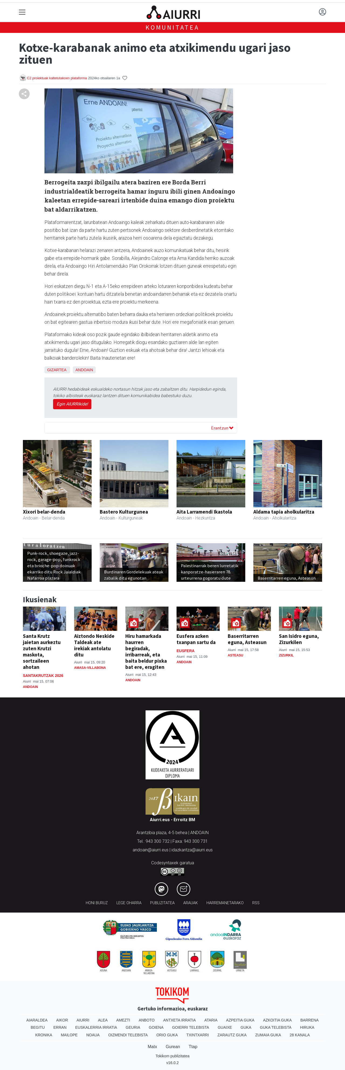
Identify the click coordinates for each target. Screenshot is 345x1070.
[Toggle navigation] (22, 12)
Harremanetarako (225, 903)
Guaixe (225, 1027)
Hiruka (307, 1027)
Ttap (193, 1046)
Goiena (156, 1027)
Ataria (211, 1020)
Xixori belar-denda (44, 511)
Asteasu (235, 655)
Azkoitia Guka (277, 1020)
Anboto (147, 1020)
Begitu (38, 1027)
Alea (103, 1020)
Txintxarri (198, 1035)
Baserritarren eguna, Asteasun (247, 639)
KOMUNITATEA (172, 27)
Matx (152, 1046)
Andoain (84, 370)
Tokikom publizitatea (172, 1056)
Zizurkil (286, 655)
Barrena (309, 1020)
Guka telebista (275, 1027)
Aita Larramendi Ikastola (204, 511)
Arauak (190, 903)
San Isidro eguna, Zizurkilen (299, 639)
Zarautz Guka (232, 1035)
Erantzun (222, 428)
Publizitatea (162, 903)
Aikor (62, 1020)
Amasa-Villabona (90, 668)
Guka (246, 1027)
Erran (60, 1027)
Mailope (69, 1035)
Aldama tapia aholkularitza (283, 511)
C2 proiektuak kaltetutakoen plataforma (57, 78)
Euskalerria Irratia (96, 1027)
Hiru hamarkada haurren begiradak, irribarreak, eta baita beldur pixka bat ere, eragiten (146, 651)
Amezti (123, 1020)
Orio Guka (167, 1035)
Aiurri (83, 1020)
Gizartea (56, 370)
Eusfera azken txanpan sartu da (196, 639)
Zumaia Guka (268, 1035)
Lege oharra (129, 903)
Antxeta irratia (179, 1020)
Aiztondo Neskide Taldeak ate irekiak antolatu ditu (94, 645)
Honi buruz (97, 903)
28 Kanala (300, 1035)
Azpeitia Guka (240, 1020)
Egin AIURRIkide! (72, 404)
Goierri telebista (190, 1027)
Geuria (133, 1027)
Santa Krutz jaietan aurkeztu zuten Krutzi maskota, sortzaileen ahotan (42, 651)
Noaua (93, 1035)
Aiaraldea (37, 1020)
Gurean (173, 1046)
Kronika (43, 1035)
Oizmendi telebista (128, 1035)
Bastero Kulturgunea (124, 511)
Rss (256, 903)
